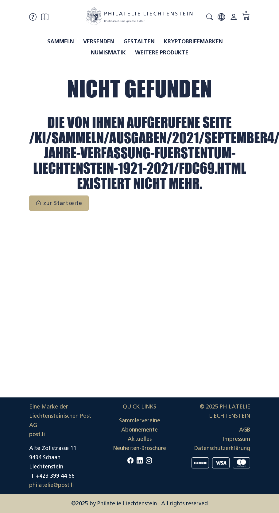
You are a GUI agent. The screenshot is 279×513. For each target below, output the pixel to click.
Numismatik (108, 52)
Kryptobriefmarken (193, 41)
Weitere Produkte (161, 52)
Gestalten (139, 41)
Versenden (98, 41)
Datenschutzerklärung (222, 448)
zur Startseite (59, 203)
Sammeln (60, 41)
